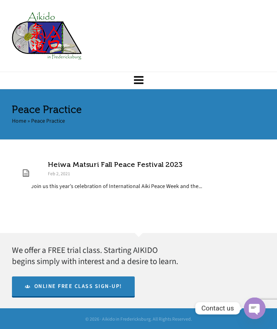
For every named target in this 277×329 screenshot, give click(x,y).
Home (19, 121)
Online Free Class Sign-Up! (73, 286)
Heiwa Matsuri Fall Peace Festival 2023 (115, 164)
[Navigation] (138, 80)
